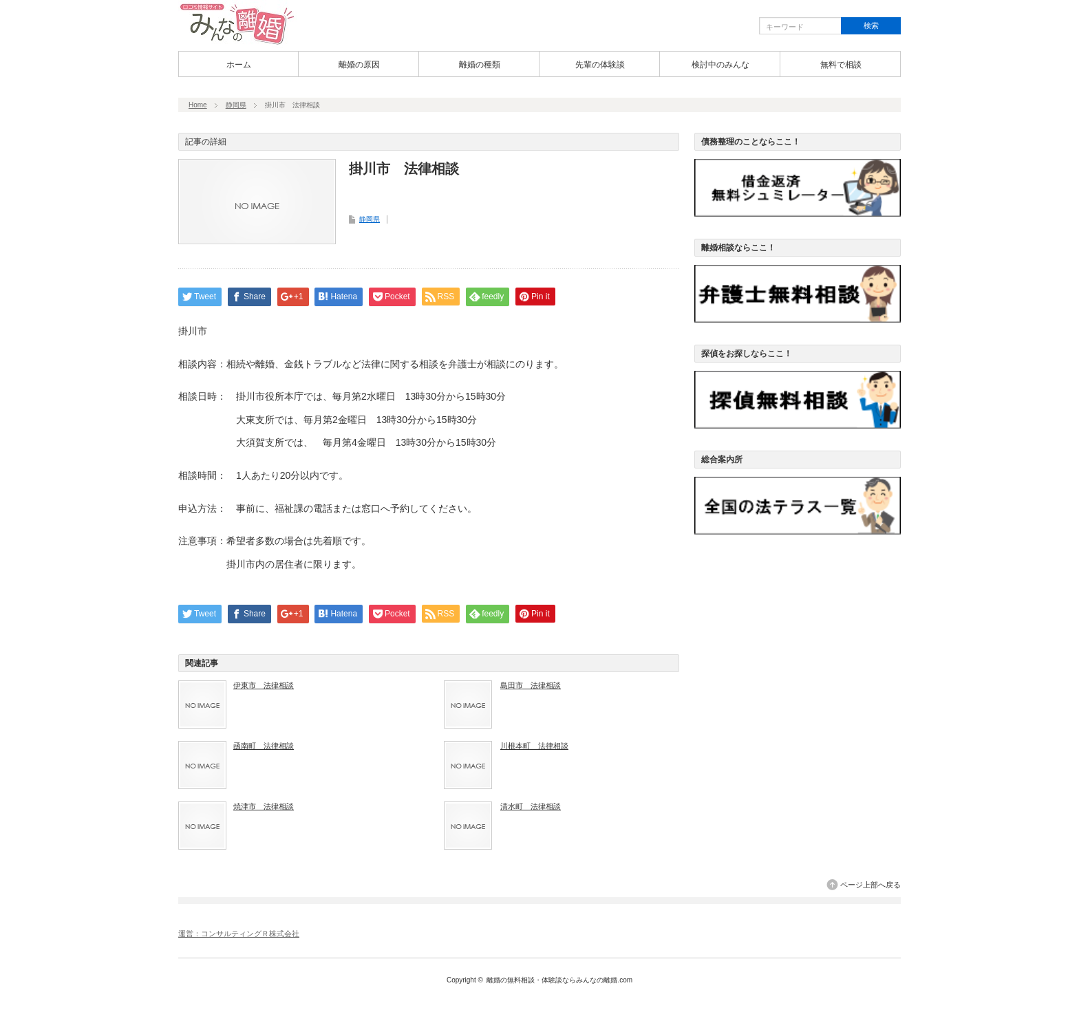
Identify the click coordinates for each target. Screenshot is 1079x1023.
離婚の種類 (479, 64)
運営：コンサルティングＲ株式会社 (238, 933)
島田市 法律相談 (530, 685)
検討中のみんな (720, 64)
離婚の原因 (359, 64)
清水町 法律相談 (530, 806)
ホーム (238, 64)
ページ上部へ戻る (870, 885)
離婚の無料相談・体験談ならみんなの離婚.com (559, 980)
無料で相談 (841, 64)
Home (198, 105)
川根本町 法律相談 (534, 746)
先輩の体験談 (600, 64)
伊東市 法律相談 (263, 685)
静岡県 (236, 105)
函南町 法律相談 (263, 746)
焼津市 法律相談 (263, 806)
